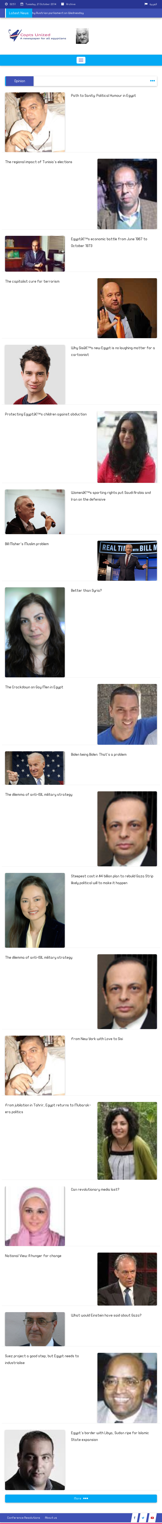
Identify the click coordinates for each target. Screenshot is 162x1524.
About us (51, 1517)
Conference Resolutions (23, 1517)
